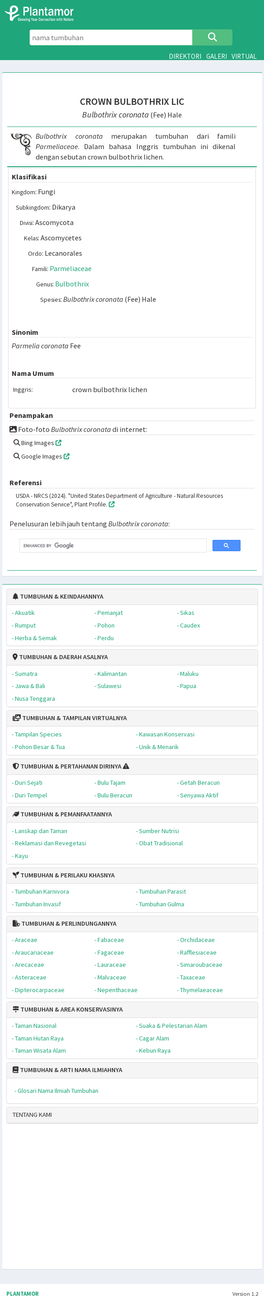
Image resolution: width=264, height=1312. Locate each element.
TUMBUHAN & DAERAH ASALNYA (60, 657)
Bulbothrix (72, 283)
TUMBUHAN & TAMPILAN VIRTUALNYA (70, 718)
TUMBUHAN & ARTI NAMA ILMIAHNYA (67, 1070)
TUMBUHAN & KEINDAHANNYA (58, 596)
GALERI (216, 56)
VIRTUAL (244, 56)
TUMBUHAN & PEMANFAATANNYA (62, 814)
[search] (112, 546)
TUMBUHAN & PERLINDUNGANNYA (64, 923)
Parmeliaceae (71, 268)
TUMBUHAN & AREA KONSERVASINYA (68, 1009)
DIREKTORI (185, 56)
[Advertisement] (107, 1200)
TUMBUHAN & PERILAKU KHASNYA (64, 875)
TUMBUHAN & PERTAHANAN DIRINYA (67, 766)
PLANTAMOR (22, 1293)
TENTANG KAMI (32, 1115)
